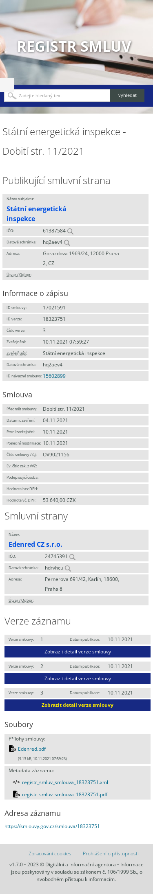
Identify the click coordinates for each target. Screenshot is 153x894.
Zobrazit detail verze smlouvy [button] (77, 652)
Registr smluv (74, 46)
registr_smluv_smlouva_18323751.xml (65, 782)
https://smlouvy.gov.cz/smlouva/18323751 (52, 826)
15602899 (54, 376)
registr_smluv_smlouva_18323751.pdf (64, 794)
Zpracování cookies (50, 853)
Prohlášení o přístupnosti (111, 853)
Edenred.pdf (32, 749)
